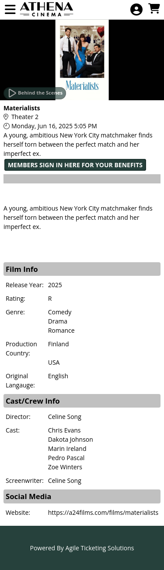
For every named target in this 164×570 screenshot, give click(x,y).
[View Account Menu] (136, 10)
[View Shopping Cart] (154, 9)
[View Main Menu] (10, 10)
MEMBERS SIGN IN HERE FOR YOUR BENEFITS (75, 165)
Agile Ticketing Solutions (100, 548)
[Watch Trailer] (34, 93)
